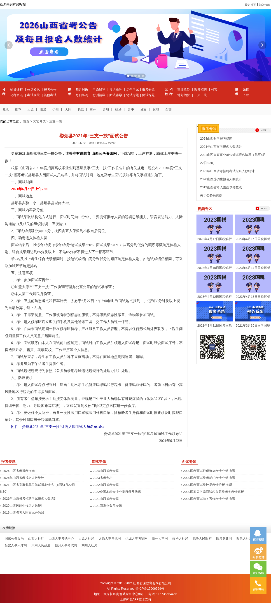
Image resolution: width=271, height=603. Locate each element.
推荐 (18, 109)
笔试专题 (132, 95)
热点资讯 (34, 89)
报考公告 (50, 89)
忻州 (55, 109)
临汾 (118, 109)
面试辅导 (116, 95)
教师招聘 (201, 89)
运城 (156, 109)
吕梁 (143, 109)
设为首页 (250, 4)
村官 (214, 89)
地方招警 (184, 95)
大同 (68, 109)
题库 (246, 89)
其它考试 (39, 121)
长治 (81, 109)
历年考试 (132, 89)
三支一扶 (200, 95)
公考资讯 (17, 95)
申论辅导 (99, 89)
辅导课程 (17, 89)
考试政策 (34, 95)
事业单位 (184, 89)
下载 (246, 95)
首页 (26, 121)
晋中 (131, 109)
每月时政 (82, 89)
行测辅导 (99, 95)
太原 (30, 109)
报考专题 (148, 89)
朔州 (93, 109)
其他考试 (50, 95)
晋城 (106, 109)
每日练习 (82, 95)
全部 (168, 109)
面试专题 (148, 95)
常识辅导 (116, 89)
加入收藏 (264, 4)
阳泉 (43, 109)
